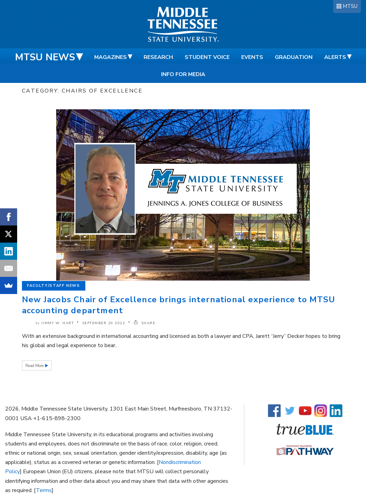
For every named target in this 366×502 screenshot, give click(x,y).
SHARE (145, 323)
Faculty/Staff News (53, 285)
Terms (44, 490)
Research (158, 57)
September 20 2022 (103, 323)
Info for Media (183, 74)
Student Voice (207, 57)
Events (252, 57)
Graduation (294, 57)
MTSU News (45, 57)
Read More (35, 365)
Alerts (335, 57)
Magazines (110, 57)
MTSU (350, 6)
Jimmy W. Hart (57, 323)
